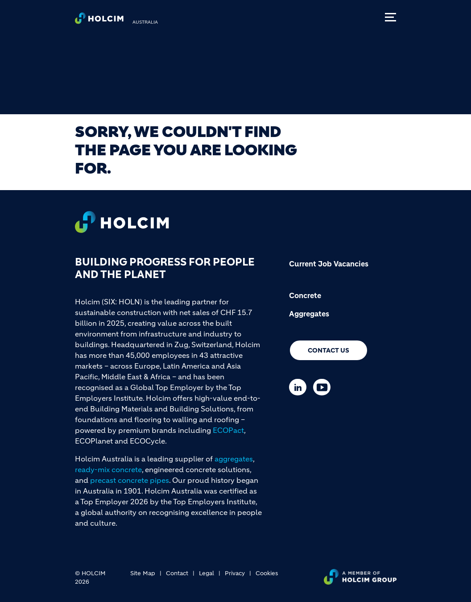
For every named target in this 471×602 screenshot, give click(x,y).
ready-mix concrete (108, 469)
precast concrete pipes (129, 480)
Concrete (305, 295)
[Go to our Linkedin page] (300, 387)
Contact (177, 573)
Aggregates (309, 313)
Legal (206, 573)
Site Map (142, 573)
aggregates (234, 458)
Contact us (328, 350)
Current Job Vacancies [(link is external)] (328, 263)
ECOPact (228, 430)
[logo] (99, 20)
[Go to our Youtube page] (324, 387)
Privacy (235, 573)
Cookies (267, 573)
